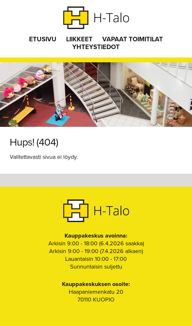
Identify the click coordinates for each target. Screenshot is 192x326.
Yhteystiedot (96, 47)
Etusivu (42, 39)
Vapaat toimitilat (132, 39)
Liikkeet (79, 39)
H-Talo (96, 17)
